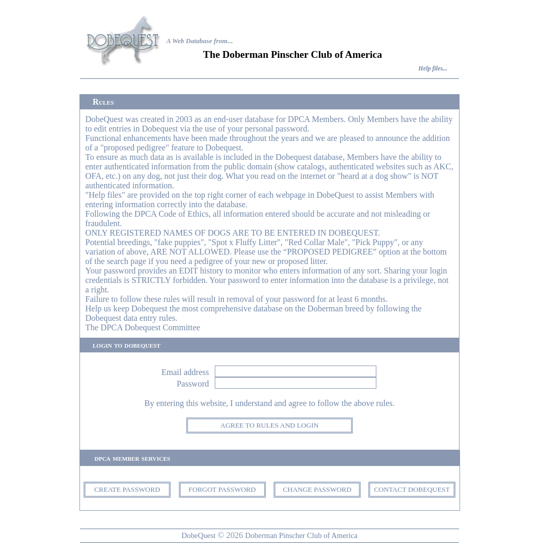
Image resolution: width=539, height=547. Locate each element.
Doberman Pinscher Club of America (301, 535)
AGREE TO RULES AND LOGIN (270, 425)
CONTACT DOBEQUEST (412, 489)
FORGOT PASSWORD (222, 489)
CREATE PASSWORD (127, 489)
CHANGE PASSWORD (317, 489)
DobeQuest (199, 535)
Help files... (432, 68)
